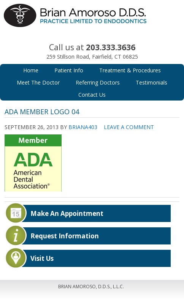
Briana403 (82, 127)
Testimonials (151, 82)
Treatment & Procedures (130, 70)
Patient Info (68, 70)
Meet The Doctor (38, 82)
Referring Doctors (98, 82)
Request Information (64, 236)
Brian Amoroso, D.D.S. (92, 23)
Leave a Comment (129, 127)
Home (30, 70)
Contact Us (92, 94)
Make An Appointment (66, 213)
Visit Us (42, 258)
